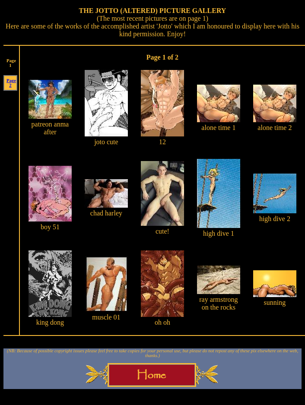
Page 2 (11, 83)
